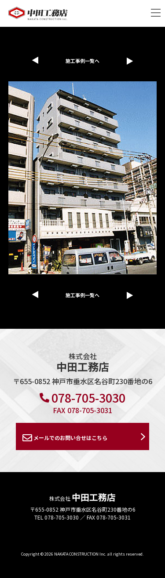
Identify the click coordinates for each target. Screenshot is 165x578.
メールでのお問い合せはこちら (64, 438)
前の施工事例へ (33, 60)
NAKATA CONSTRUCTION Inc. (80, 554)
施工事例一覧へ (82, 60)
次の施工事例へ (132, 61)
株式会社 (82, 498)
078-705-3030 (82, 397)
